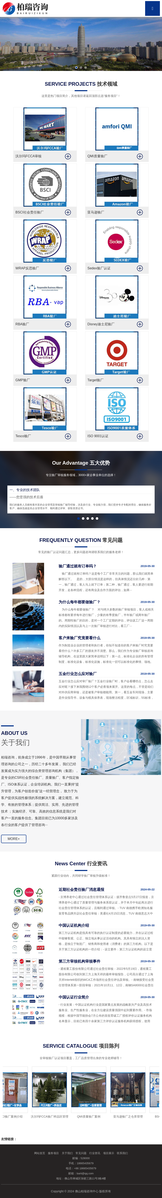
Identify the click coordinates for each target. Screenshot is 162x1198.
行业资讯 (94, 1153)
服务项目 (53, 1153)
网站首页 (39, 1153)
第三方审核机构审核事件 (79, 961)
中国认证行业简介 (74, 997)
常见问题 (81, 1153)
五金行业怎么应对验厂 (78, 674)
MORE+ (14, 839)
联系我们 (122, 1153)
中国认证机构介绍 (74, 925)
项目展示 (108, 1153)
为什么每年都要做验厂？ (79, 602)
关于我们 (67, 1153)
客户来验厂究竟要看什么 (79, 638)
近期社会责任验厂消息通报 (81, 889)
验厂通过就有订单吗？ (78, 566)
